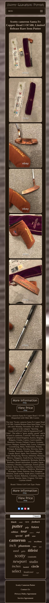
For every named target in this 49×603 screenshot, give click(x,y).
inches (16, 566)
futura (35, 527)
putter (17, 526)
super (34, 546)
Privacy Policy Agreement (25, 594)
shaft (38, 532)
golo (23, 551)
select (16, 571)
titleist (33, 550)
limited (25, 575)
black (13, 522)
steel (40, 547)
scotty (20, 555)
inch (12, 545)
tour (24, 531)
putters (32, 532)
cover (21, 522)
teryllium (38, 542)
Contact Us (25, 589)
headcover (29, 572)
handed (26, 567)
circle (35, 566)
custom (32, 556)
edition (14, 532)
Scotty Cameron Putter (25, 585)
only (29, 542)
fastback (36, 522)
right (37, 573)
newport (20, 561)
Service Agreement (25, 598)
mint (33, 536)
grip (27, 527)
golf (27, 535)
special (18, 535)
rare (27, 522)
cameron (17, 540)
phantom (24, 545)
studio (33, 562)
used (16, 550)
